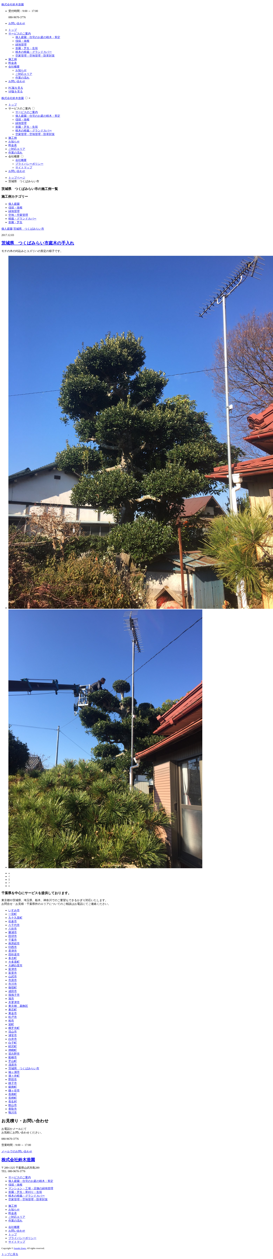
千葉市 (12, 939)
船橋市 (12, 1057)
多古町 (12, 958)
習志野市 (14, 1053)
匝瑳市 (12, 936)
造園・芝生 (15, 222)
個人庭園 (14, 203)
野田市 (12, 1079)
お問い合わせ (16, 23)
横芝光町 (14, 1027)
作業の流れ (22, 77)
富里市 (12, 972)
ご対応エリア (23, 73)
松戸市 (12, 1016)
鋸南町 (12, 1086)
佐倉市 (12, 921)
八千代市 (14, 925)
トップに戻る (9, 1254)
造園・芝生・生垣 (26, 48)
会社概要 (14, 66)
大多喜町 (14, 961)
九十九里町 (15, 917)
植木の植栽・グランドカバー (33, 51)
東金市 (12, 1013)
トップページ (16, 177)
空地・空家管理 (18, 214)
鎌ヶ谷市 (14, 1090)
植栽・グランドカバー (22, 218)
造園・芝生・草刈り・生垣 (25, 1192)
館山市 (12, 1105)
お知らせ (21, 70)
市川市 (12, 983)
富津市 (12, 969)
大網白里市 (15, 965)
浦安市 (12, 1035)
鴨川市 (12, 1112)
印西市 (12, 947)
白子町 (12, 1042)
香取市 (12, 1108)
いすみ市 (14, 910)
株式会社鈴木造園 (12, 4)
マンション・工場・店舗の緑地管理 (30, 1188)
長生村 (12, 1101)
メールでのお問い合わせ (16, 1151)
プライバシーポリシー (29, 163)
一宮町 (12, 914)
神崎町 (12, 1050)
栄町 (11, 1024)
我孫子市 (14, 994)
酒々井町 (14, 1075)
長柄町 (12, 1097)
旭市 (11, 998)
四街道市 (14, 954)
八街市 (12, 928)
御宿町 (12, 987)
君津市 (12, 950)
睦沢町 (12, 1046)
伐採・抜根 (22, 40)
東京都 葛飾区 (18, 1005)
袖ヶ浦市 (14, 1072)
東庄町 (12, 1009)
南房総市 (14, 943)
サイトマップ (23, 167)
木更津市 (14, 1002)
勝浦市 (12, 932)
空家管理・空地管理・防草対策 (35, 55)
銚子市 (12, 1083)
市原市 (12, 980)
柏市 (11, 1020)
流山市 (12, 1031)
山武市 (12, 976)
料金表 (12, 62)
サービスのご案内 (19, 33)
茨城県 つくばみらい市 (28, 228)
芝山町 (12, 1061)
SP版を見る (15, 91)
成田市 (12, 991)
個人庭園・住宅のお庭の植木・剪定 (37, 37)
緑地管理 (21, 44)
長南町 (12, 1094)
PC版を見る (15, 87)
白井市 (12, 1039)
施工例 (12, 59)
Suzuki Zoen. (20, 1248)
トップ (12, 29)
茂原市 (12, 1064)
